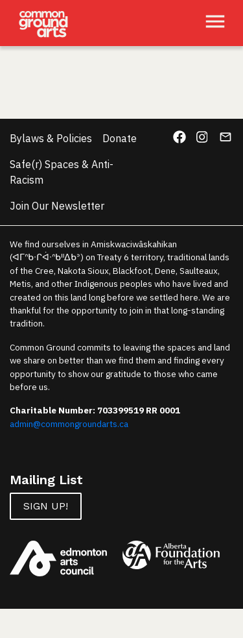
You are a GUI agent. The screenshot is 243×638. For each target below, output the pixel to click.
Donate (119, 138)
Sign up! (45, 506)
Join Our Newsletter (57, 205)
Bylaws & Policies (51, 138)
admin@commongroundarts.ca (69, 424)
